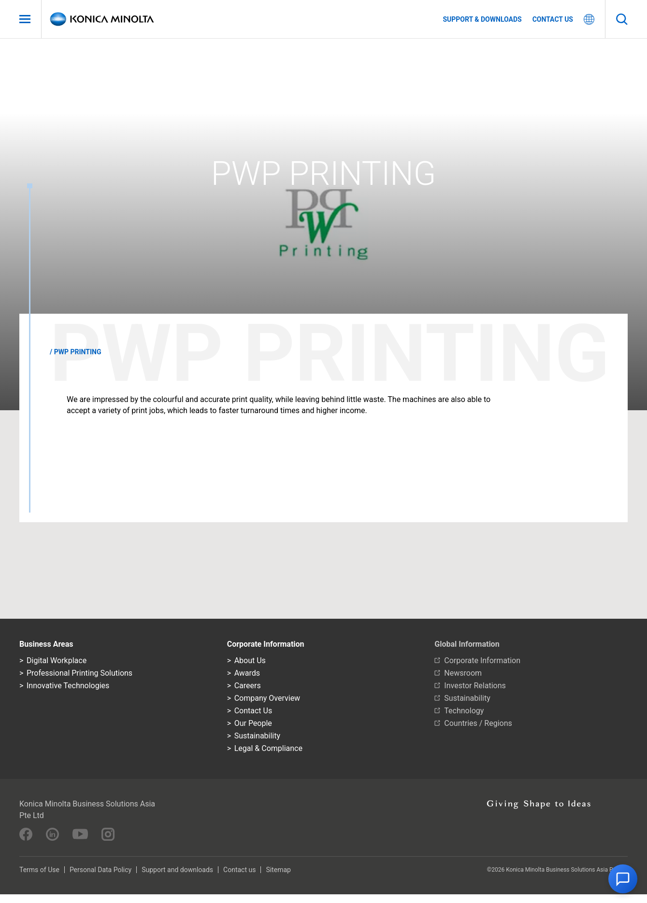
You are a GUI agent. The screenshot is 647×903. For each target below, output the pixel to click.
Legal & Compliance (268, 748)
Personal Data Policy (100, 870)
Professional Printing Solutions (79, 673)
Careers (247, 685)
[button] (622, 878)
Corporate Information (482, 660)
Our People (253, 723)
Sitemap (278, 870)
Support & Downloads (482, 19)
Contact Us (253, 710)
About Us (250, 660)
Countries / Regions (478, 723)
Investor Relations (474, 685)
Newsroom (463, 673)
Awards (247, 673)
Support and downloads (177, 870)
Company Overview (267, 698)
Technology (464, 710)
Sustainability (257, 735)
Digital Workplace (56, 660)
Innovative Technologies (68, 685)
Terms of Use (39, 870)
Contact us (552, 19)
